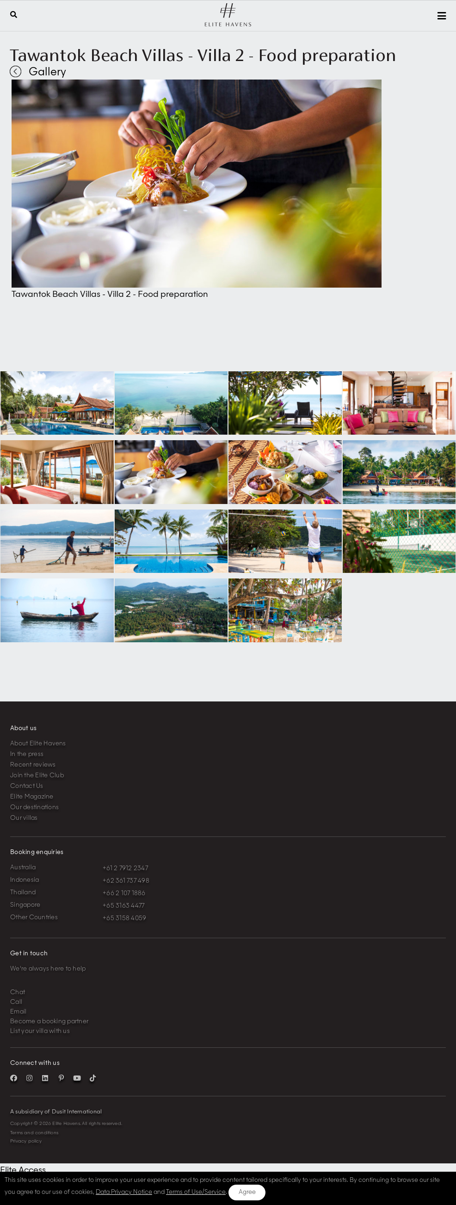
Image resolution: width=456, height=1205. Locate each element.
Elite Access (23, 1170)
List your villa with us (40, 1031)
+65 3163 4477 (123, 906)
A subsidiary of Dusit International (56, 1112)
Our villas (24, 818)
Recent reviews (33, 765)
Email (18, 1012)
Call (16, 1002)
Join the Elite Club (37, 776)
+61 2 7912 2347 (125, 869)
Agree (247, 1192)
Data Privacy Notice (124, 1192)
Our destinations (34, 808)
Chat (17, 993)
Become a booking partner (49, 1022)
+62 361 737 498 (126, 881)
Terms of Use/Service (196, 1192)
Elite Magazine (32, 797)
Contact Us (26, 786)
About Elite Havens (38, 744)
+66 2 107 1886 (124, 894)
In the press (26, 754)
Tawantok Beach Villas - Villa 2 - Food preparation (203, 55)
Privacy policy (26, 1141)
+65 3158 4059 (124, 919)
